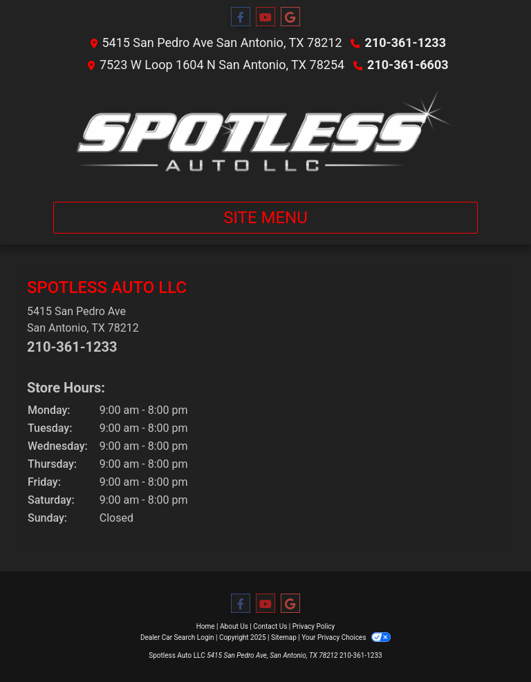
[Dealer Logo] (265, 135)
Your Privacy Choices (346, 637)
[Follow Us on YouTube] (265, 17)
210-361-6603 (407, 64)
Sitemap (284, 637)
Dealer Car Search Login (177, 637)
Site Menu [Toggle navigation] (265, 217)
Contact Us (270, 626)
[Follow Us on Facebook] (240, 17)
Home (205, 626)
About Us (234, 626)
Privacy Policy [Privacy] (313, 626)
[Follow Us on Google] (290, 17)
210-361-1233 (405, 42)
